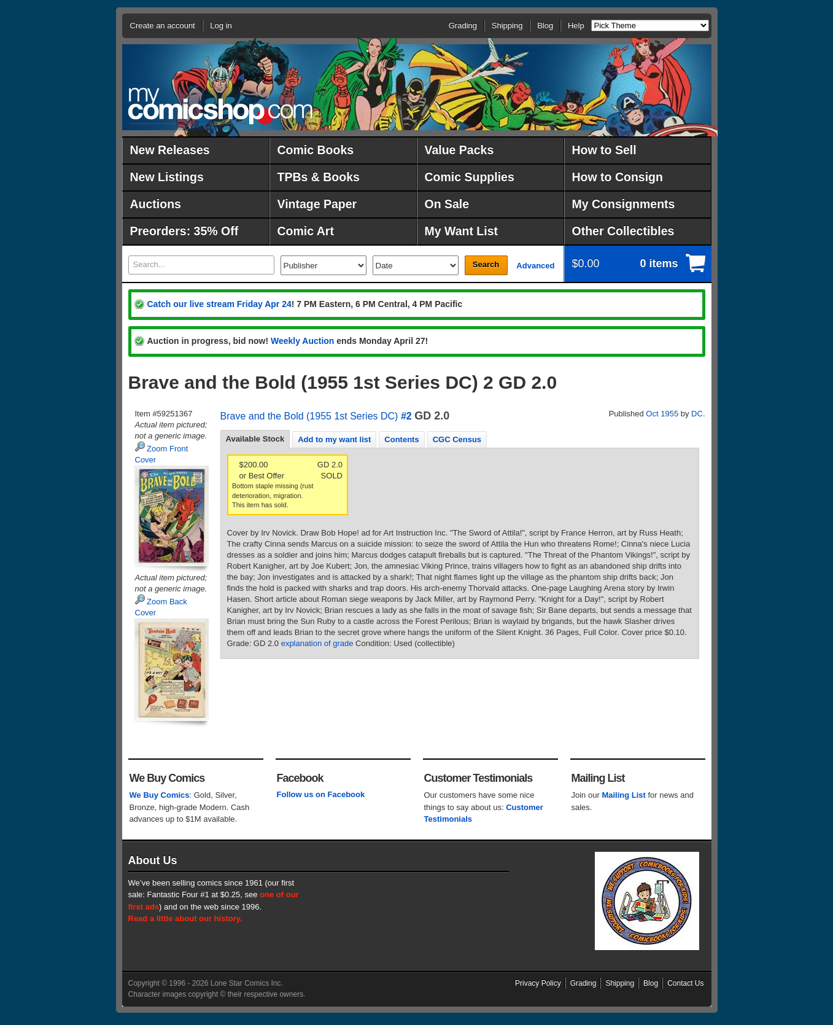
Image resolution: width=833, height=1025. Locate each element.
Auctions (155, 204)
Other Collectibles (623, 231)
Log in (220, 25)
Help (576, 25)
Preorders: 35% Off (184, 231)
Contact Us (685, 983)
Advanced (535, 266)
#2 (406, 416)
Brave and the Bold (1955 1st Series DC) (309, 416)
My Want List (461, 231)
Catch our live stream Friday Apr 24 (219, 304)
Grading (463, 25)
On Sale (447, 204)
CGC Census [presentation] (457, 439)
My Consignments (623, 204)
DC (697, 413)
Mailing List (624, 795)
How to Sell (604, 150)
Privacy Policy (538, 983)
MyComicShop (220, 106)
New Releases (170, 150)
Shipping (507, 25)
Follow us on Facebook (321, 794)
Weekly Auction (302, 341)
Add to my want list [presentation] (334, 439)
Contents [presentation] (401, 439)
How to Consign (617, 177)
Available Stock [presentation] (255, 438)
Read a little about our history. (185, 918)
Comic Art (305, 231)
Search (486, 264)
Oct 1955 (662, 413)
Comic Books (315, 150)
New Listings (167, 177)
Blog (545, 25)
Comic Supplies (469, 177)
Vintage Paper (317, 204)
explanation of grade (317, 643)
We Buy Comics (160, 795)
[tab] (255, 439)
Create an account (162, 25)
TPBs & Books (318, 177)
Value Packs (459, 150)
